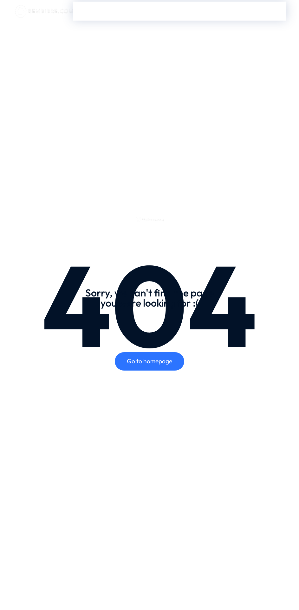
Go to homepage (149, 361)
